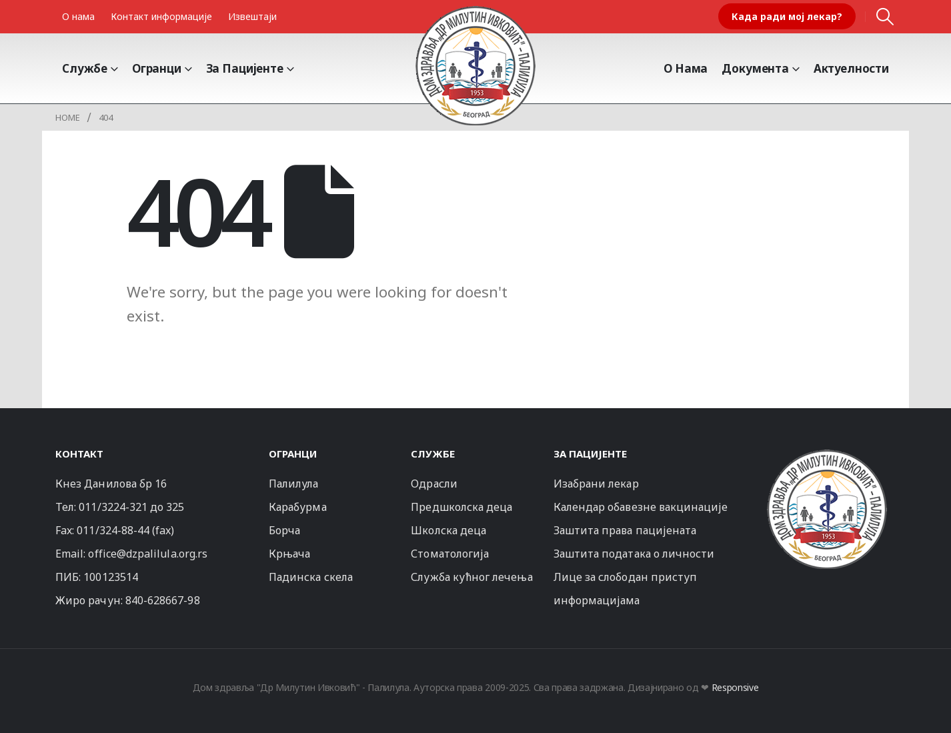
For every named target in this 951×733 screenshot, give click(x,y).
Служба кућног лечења (471, 577)
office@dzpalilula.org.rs (147, 553)
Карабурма (298, 507)
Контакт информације (161, 16)
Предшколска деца (461, 507)
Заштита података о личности (634, 553)
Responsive (735, 687)
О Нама (686, 68)
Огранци (156, 68)
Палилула (294, 483)
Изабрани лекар (596, 483)
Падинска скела (311, 577)
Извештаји (252, 16)
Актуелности (851, 68)
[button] (885, 16)
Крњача (289, 553)
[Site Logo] (475, 65)
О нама (78, 16)
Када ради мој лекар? (787, 16)
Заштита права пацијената (625, 530)
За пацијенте (244, 68)
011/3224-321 (113, 507)
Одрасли (434, 483)
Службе (84, 68)
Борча (284, 530)
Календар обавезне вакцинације (641, 507)
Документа (755, 68)
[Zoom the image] (827, 455)
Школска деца (448, 530)
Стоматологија (450, 553)
